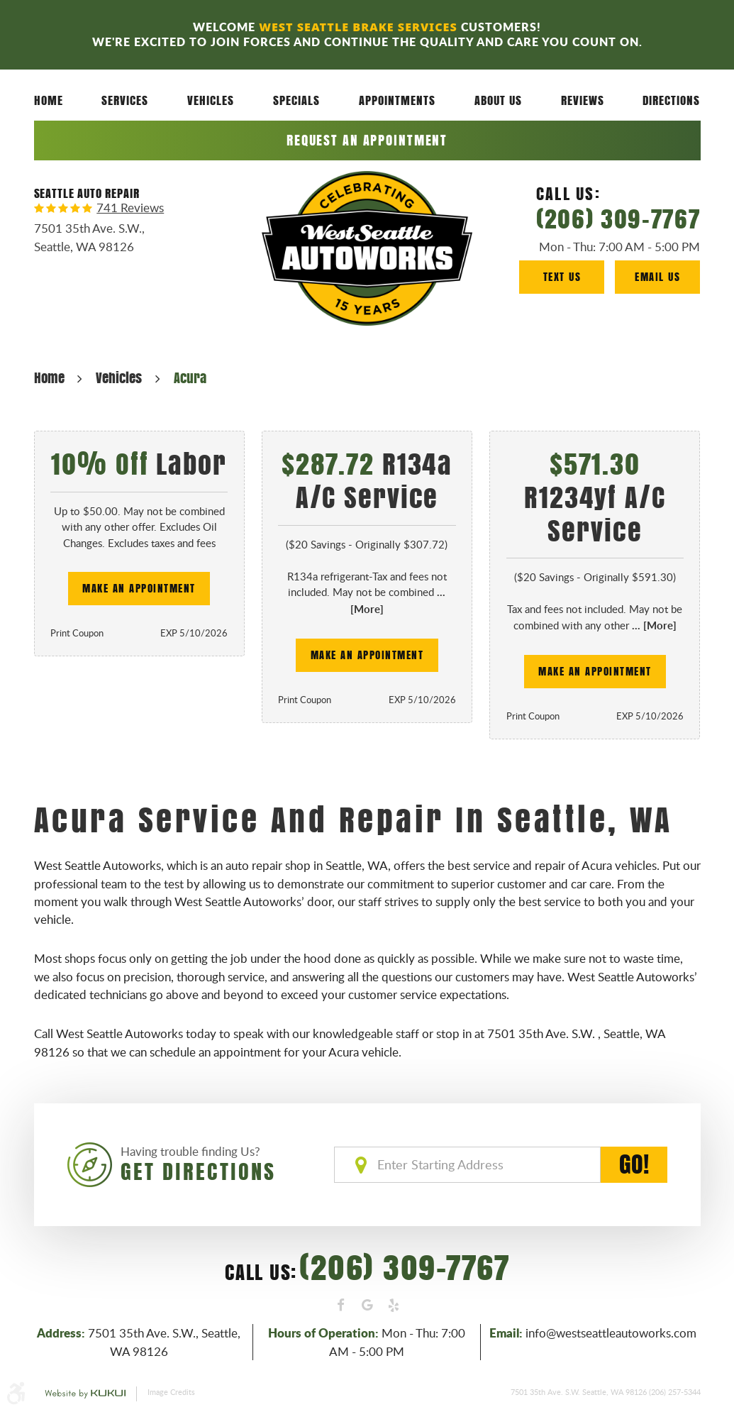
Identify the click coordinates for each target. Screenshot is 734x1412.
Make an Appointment (139, 588)
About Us (498, 100)
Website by (85, 1394)
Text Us (562, 276)
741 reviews (130, 208)
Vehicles (210, 100)
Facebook (340, 1305)
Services (124, 100)
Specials (296, 100)
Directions (671, 100)
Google (367, 1305)
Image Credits (171, 1391)
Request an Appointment (367, 140)
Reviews (582, 100)
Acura (190, 378)
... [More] (653, 625)
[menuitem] (48, 100)
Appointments (397, 100)
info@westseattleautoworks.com (611, 1333)
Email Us (657, 276)
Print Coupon (77, 633)
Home (48, 100)
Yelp (393, 1305)
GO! (634, 1165)
